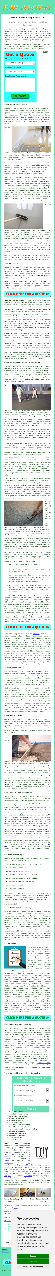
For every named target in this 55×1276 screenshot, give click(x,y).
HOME (25, 13)
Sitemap (5, 1250)
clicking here (44, 1063)
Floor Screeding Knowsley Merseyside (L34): (22, 29)
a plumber (28, 1176)
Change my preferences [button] (33, 1267)
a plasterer (35, 1171)
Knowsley (36, 634)
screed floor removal (35, 914)
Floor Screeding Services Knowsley (22, 1073)
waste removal (9, 1169)
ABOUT (35, 13)
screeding (27, 177)
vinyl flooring (34, 1169)
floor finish (9, 900)
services (37, 659)
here (15, 1208)
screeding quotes (11, 1065)
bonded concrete (27, 982)
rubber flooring (31, 1167)
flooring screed (10, 276)
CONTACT (41, 13)
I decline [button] (33, 1261)
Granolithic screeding (13, 796)
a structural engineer (30, 153)
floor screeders (18, 651)
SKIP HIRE (8, 1173)
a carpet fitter (30, 1173)
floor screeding (44, 37)
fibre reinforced (35, 323)
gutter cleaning (10, 1171)
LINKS (30, 13)
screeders (17, 255)
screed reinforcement (42, 721)
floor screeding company (14, 111)
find (10, 1028)
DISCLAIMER (49, 13)
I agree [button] (33, 1256)
